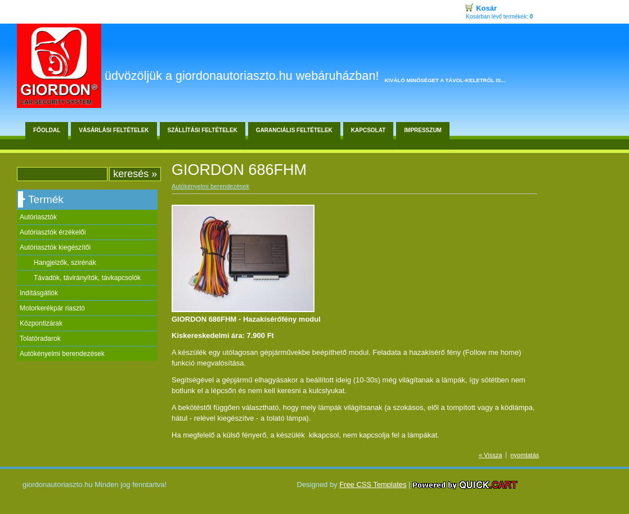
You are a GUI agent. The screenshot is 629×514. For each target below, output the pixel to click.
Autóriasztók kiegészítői (55, 247)
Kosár (486, 8)
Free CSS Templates (372, 484)
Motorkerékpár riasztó (52, 308)
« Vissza (490, 455)
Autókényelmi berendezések (62, 354)
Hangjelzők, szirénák (65, 263)
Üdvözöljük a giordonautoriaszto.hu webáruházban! (242, 76)
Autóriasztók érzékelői (53, 232)
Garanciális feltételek (294, 130)
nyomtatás (524, 455)
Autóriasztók (38, 217)
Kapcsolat (368, 130)
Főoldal (46, 130)
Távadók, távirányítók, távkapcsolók (87, 278)
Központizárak (41, 323)
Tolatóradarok (40, 338)
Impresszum (423, 130)
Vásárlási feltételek (114, 130)
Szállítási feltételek (202, 130)
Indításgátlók (39, 293)
